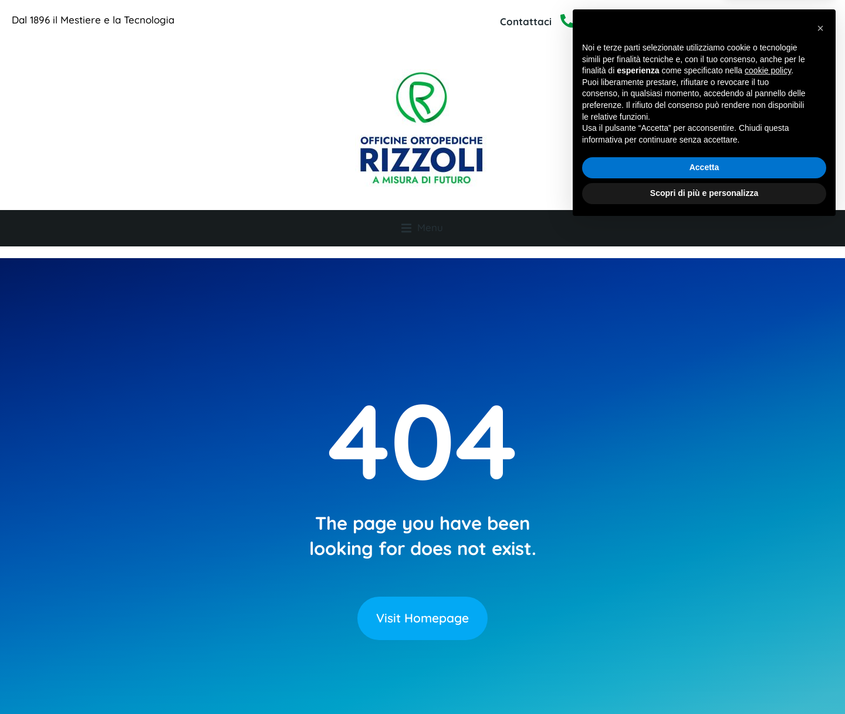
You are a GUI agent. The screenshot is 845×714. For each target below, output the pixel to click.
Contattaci (526, 21)
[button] (820, 516)
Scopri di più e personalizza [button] (704, 681)
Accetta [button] (704, 656)
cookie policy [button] (768, 559)
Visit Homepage (422, 598)
